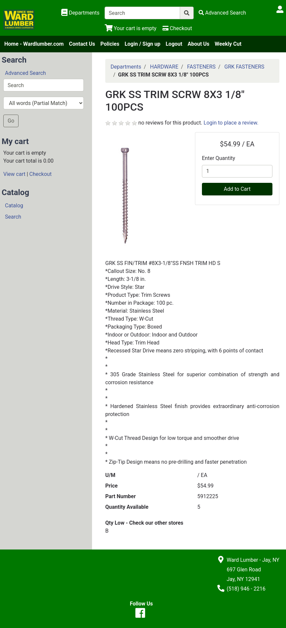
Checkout (40, 174)
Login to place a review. (231, 123)
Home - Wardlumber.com (34, 44)
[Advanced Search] (222, 13)
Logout (174, 44)
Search (13, 217)
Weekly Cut (228, 44)
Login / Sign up (142, 44)
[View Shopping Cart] (131, 28)
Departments (126, 67)
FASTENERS (201, 67)
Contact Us (82, 44)
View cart (14, 174)
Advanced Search (25, 73)
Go (11, 121)
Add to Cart (237, 189)
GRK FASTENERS (244, 67)
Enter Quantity (218, 158)
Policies (109, 44)
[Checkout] (177, 28)
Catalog (14, 205)
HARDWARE (164, 67)
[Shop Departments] (80, 13)
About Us (199, 44)
